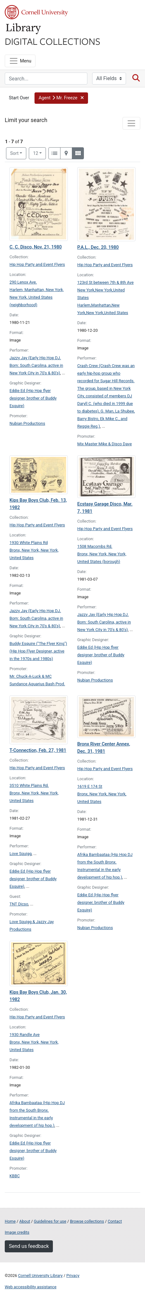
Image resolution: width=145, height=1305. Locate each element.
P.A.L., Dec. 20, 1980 (98, 247)
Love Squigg (20, 853)
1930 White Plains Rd (28, 542)
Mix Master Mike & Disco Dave (104, 444)
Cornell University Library (40, 1275)
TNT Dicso (18, 904)
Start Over (19, 98)
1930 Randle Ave (24, 1034)
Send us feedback (29, 1246)
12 (39, 153)
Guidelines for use (50, 1221)
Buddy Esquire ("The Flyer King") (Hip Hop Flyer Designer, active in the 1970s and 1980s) (38, 651)
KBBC (14, 1175)
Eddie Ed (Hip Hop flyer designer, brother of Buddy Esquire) (33, 398)
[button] (61, 98)
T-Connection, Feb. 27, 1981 (37, 750)
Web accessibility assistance (30, 1287)
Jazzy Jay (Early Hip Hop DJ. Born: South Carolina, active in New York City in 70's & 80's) (36, 365)
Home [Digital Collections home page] (10, 1221)
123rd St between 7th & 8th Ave (105, 282)
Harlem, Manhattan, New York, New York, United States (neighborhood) (36, 297)
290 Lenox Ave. (23, 282)
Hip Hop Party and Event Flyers (37, 264)
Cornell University (36, 12)
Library (24, 29)
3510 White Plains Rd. (29, 785)
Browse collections (87, 1221)
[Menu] (20, 61)
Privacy (72, 1275)
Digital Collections (52, 41)
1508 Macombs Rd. (94, 546)
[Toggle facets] (131, 123)
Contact (115, 1221)
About (24, 1221)
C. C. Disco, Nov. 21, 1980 (35, 247)
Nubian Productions (27, 423)
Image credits (17, 1232)
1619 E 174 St (89, 786)
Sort (14, 153)
